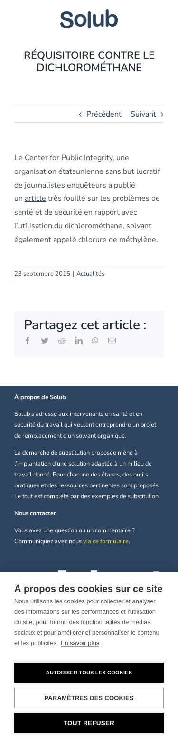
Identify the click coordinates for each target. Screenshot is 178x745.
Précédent (104, 114)
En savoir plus (80, 642)
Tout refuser (89, 723)
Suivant (143, 114)
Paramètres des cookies (88, 697)
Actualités (90, 273)
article (35, 198)
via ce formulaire (106, 541)
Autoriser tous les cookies (89, 672)
